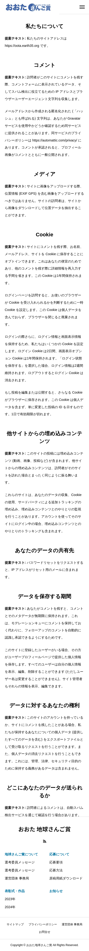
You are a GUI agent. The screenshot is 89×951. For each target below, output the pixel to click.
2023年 (10, 899)
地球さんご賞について (21, 854)
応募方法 (56, 870)
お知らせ (56, 891)
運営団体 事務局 (17, 878)
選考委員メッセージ (20, 862)
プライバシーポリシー (42, 924)
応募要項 (56, 862)
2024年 (10, 907)
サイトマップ (15, 924)
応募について (59, 854)
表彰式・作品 (15, 891)
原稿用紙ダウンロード (66, 878)
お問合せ (44, 932)
